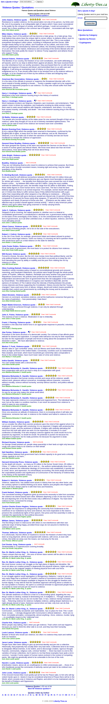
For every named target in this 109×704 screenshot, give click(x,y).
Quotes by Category (88, 35)
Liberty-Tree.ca (60, 701)
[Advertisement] (86, 90)
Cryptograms (85, 42)
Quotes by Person (87, 39)
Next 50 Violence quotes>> (39, 15)
